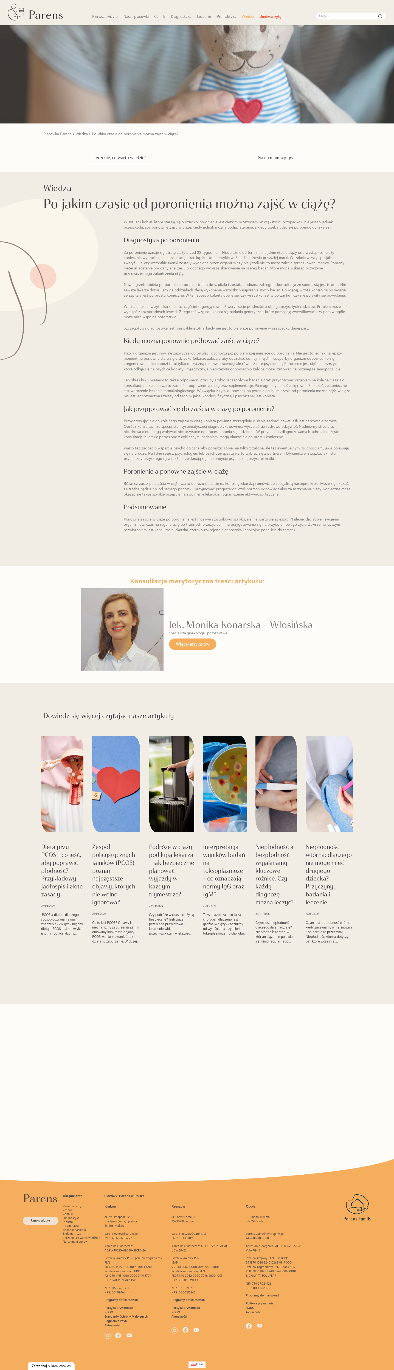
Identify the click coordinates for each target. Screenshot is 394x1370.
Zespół (67, 1210)
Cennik (159, 16)
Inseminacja (71, 1226)
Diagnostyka (181, 16)
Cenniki (68, 1214)
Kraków (111, 1206)
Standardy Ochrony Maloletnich (126, 1316)
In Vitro (68, 1222)
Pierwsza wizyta (105, 16)
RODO (109, 1312)
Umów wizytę (270, 16)
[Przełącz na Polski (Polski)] (197, 1364)
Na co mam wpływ (275, 157)
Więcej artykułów (192, 644)
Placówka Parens (57, 133)
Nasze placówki (136, 16)
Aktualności (112, 1325)
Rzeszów (178, 1206)
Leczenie (204, 16)
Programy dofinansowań (121, 1300)
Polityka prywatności (119, 1308)
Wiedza (248, 16)
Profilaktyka (226, 16)
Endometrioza (72, 1234)
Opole (250, 1206)
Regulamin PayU (116, 1321)
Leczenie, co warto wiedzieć (120, 157)
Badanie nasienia (74, 1230)
